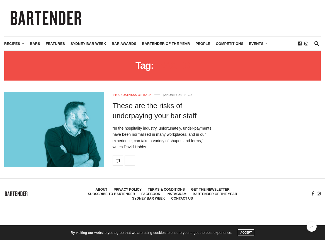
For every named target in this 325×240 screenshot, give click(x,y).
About (102, 189)
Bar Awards (124, 44)
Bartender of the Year (166, 44)
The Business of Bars (132, 94)
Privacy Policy (128, 189)
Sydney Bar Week (88, 44)
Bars (35, 44)
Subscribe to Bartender (111, 194)
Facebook (150, 194)
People (202, 44)
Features (55, 44)
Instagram (176, 194)
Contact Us (182, 198)
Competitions (229, 44)
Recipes (12, 44)
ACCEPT (246, 232)
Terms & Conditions (166, 189)
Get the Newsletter (210, 189)
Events (256, 44)
